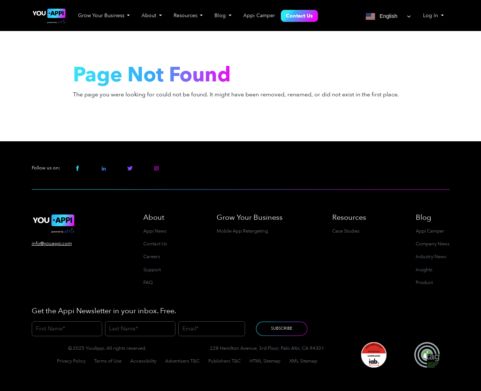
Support (152, 270)
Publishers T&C (224, 361)
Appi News (155, 231)
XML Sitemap (303, 361)
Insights (424, 270)
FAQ (148, 282)
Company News (433, 244)
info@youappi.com (52, 243)
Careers (151, 256)
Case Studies (346, 231)
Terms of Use (107, 361)
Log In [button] (431, 15)
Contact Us (299, 15)
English (381, 16)
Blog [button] (220, 15)
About (153, 217)
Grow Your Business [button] (102, 15)
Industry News (431, 256)
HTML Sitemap (264, 361)
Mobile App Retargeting (242, 231)
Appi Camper (259, 15)
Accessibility (143, 361)
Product (424, 282)
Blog (423, 217)
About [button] (149, 15)
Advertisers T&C (182, 361)
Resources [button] (186, 15)
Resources (349, 217)
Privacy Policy (71, 361)
